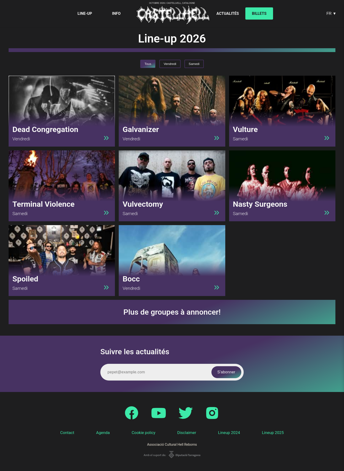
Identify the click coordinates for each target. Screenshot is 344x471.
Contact (67, 432)
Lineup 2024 (229, 432)
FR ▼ (331, 13)
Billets (259, 13)
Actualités (227, 13)
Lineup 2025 (273, 432)
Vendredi (170, 64)
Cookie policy (144, 432)
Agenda (103, 432)
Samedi (194, 64)
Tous (148, 64)
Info (116, 13)
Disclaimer (186, 432)
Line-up (85, 13)
